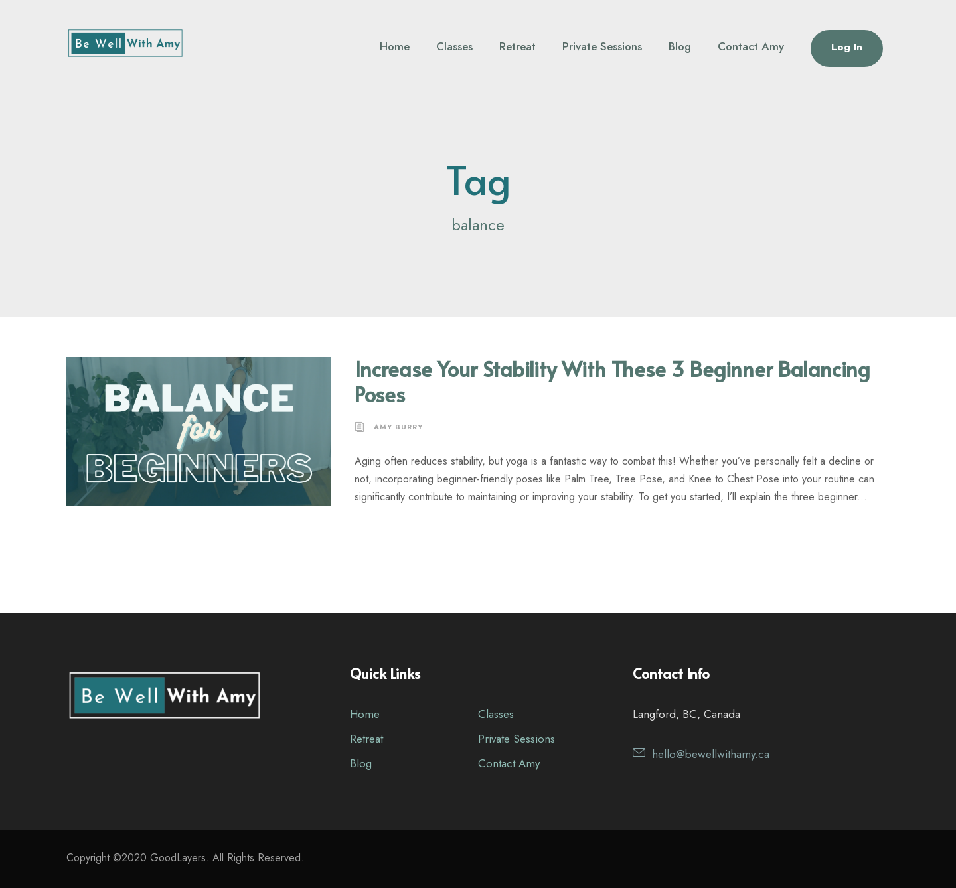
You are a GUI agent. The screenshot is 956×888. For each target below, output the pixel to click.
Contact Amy (751, 46)
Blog (680, 46)
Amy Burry (398, 426)
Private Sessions (602, 46)
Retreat (517, 46)
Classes (454, 46)
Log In (846, 47)
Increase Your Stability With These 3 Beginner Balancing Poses (612, 380)
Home (395, 46)
